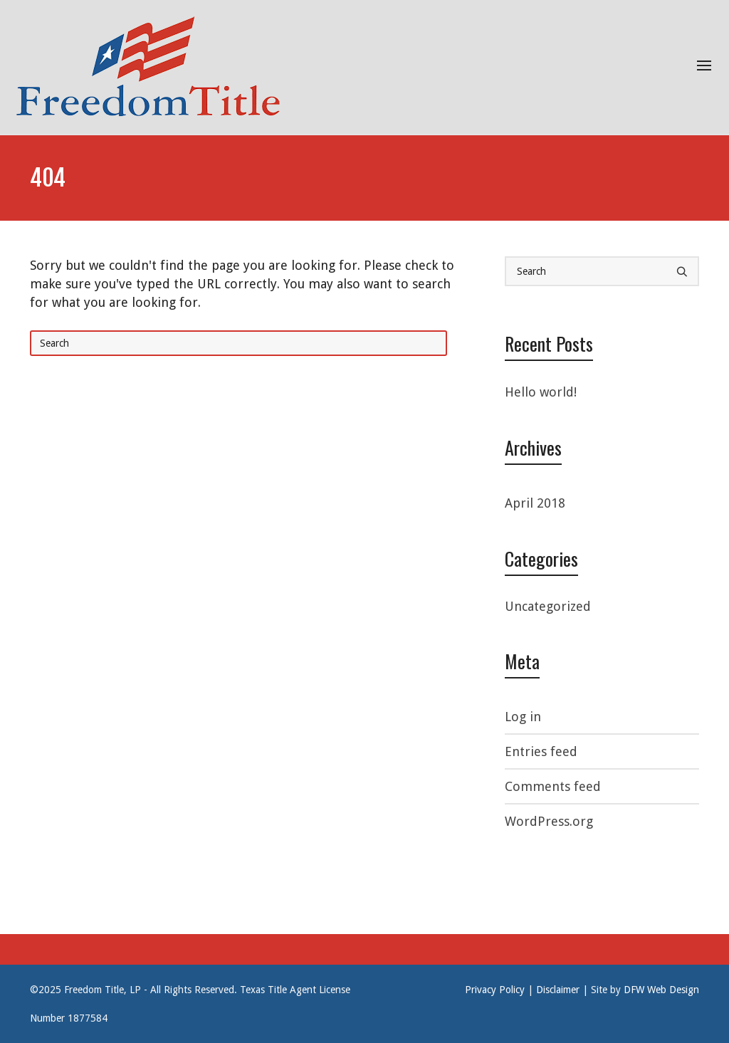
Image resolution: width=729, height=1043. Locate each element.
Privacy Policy (495, 989)
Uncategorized (548, 606)
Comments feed (553, 786)
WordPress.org (549, 821)
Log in (523, 716)
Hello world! (541, 391)
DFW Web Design (661, 989)
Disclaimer (557, 989)
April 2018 (535, 503)
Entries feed (541, 751)
